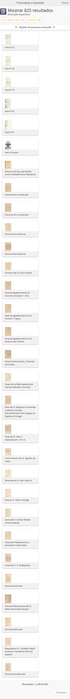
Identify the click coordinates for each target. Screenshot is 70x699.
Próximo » (61, 692)
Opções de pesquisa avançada (35, 27)
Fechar (65, 2)
